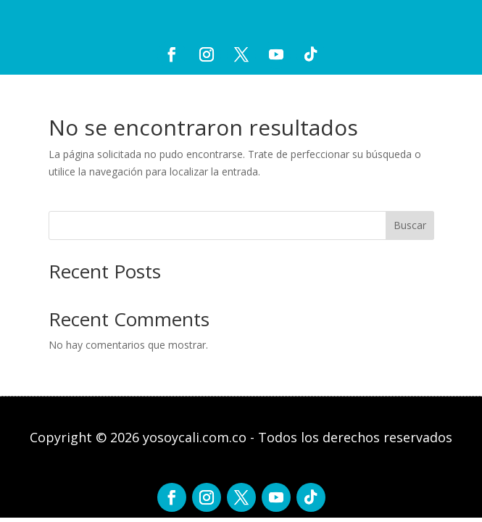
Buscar (410, 225)
